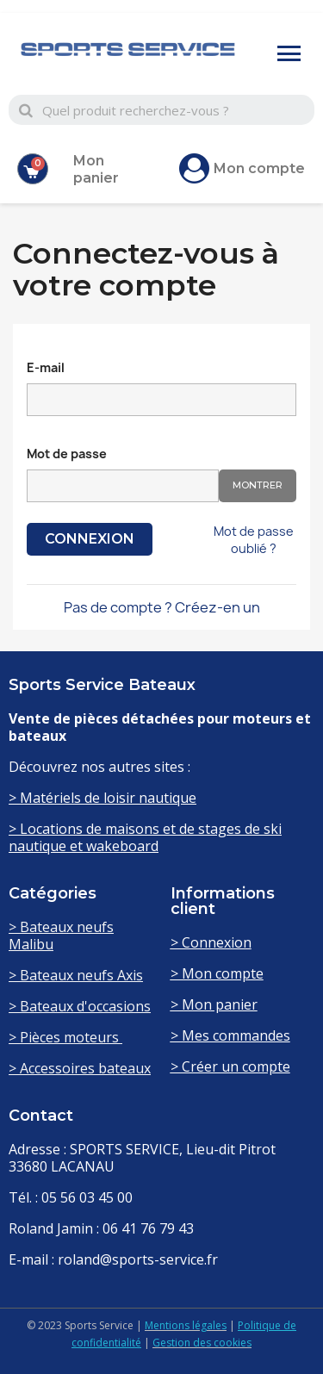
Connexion (89, 539)
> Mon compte (217, 973)
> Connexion (211, 942)
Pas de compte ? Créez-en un (162, 607)
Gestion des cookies (202, 1342)
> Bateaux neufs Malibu (61, 935)
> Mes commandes (230, 1035)
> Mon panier (214, 1004)
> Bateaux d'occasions (80, 1006)
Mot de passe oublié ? (254, 539)
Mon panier (96, 169)
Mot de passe (67, 453)
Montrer (258, 485)
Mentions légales (186, 1325)
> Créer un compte (230, 1066)
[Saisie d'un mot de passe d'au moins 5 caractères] (123, 485)
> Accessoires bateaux (80, 1068)
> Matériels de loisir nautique (102, 797)
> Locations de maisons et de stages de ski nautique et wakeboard (145, 837)
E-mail (46, 367)
